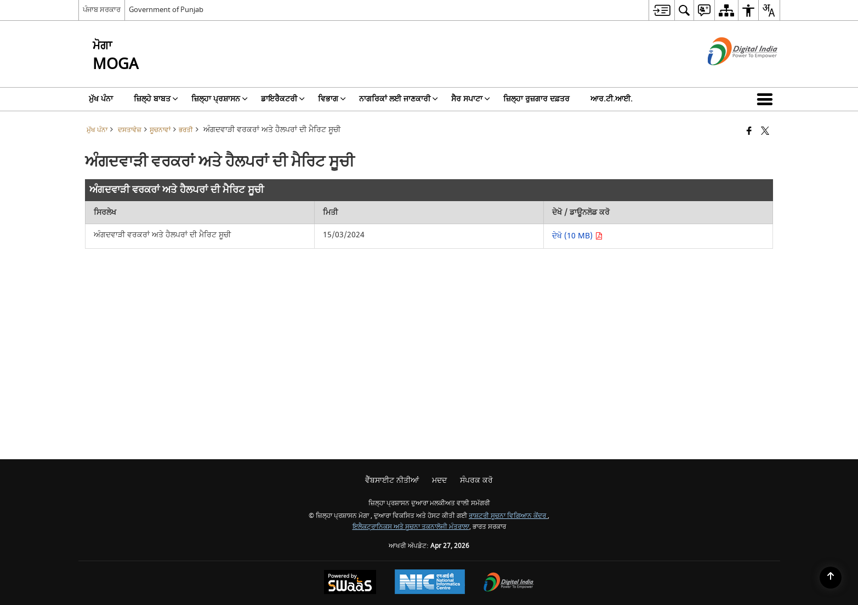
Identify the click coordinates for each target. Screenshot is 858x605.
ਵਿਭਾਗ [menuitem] (332, 99)
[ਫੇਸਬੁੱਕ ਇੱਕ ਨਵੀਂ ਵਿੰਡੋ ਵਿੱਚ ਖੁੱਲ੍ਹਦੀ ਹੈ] (749, 131)
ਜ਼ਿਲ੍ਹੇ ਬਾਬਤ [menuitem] (156, 99)
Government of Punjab (166, 9)
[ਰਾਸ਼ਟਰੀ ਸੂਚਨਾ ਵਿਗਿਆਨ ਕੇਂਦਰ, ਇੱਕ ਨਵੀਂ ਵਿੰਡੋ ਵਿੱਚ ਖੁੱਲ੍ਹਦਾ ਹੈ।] (430, 583)
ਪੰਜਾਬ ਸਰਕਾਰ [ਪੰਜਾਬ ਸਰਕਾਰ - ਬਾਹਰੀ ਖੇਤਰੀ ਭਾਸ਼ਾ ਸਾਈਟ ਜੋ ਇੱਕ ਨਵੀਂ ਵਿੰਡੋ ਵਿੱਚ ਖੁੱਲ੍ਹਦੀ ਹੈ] (102, 9)
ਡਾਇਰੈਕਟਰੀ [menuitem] (283, 99)
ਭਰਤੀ (186, 130)
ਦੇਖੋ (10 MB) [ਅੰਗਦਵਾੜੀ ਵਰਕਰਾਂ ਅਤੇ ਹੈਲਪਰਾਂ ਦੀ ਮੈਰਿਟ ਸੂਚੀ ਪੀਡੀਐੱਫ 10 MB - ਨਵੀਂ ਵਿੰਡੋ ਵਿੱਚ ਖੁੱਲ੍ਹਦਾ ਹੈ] (577, 236)
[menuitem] (661, 10)
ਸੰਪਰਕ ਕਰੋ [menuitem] (476, 480)
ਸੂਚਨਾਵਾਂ (160, 130)
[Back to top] (831, 578)
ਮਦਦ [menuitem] (439, 480)
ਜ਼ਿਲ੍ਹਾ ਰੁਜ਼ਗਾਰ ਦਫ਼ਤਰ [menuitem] (536, 99)
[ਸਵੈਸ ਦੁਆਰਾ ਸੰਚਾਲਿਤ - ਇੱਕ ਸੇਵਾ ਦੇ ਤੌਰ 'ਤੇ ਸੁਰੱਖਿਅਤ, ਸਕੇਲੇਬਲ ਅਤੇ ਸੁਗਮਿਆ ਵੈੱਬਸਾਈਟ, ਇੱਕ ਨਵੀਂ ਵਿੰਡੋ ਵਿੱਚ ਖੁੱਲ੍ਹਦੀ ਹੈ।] (350, 583)
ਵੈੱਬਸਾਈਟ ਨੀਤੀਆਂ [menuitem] (392, 480)
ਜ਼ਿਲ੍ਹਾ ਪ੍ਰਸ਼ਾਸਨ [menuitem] (219, 99)
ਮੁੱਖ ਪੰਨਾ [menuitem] (101, 99)
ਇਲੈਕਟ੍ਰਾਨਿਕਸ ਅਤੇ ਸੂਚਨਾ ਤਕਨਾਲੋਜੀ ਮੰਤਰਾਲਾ (411, 527)
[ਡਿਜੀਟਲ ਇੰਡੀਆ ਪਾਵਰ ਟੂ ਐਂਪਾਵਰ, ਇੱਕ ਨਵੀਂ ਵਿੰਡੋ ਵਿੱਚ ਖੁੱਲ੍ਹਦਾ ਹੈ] (508, 583)
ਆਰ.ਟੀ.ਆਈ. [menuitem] (611, 99)
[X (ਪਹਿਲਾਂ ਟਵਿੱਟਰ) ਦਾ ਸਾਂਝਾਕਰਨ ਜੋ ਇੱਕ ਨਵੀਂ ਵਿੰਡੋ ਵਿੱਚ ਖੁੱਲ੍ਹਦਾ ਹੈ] (765, 131)
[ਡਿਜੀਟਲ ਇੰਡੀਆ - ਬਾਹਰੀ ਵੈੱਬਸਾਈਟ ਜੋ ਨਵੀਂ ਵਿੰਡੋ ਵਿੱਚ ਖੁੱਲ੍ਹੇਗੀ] (729, 75)
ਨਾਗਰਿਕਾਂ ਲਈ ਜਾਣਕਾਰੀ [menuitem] (398, 99)
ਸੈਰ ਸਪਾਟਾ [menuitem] (470, 99)
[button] (767, 99)
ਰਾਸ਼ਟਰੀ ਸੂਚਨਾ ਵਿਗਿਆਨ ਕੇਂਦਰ (508, 516)
